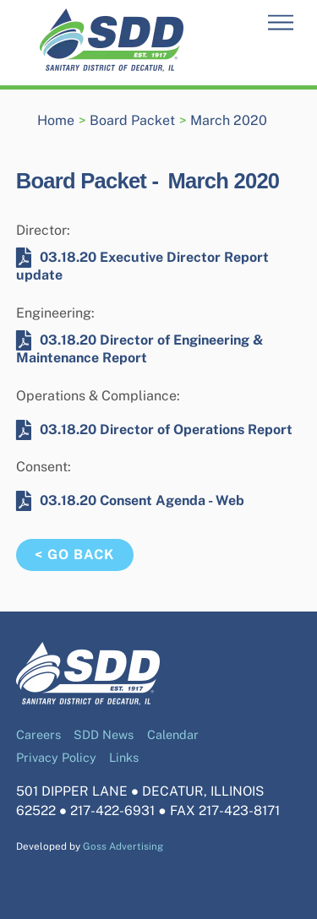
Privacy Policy (56, 757)
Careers (38, 734)
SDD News (104, 734)
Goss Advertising (123, 846)
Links (124, 757)
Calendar (173, 734)
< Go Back (74, 555)
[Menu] (280, 23)
